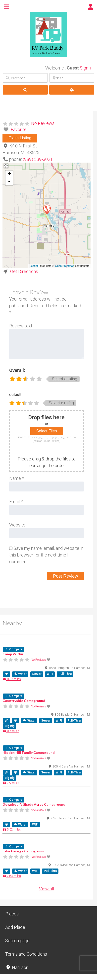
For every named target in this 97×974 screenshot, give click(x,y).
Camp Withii (12, 654)
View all (46, 888)
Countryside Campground (23, 700)
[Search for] (25, 78)
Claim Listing (19, 138)
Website (17, 524)
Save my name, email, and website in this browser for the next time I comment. (46, 555)
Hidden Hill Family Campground (28, 752)
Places (12, 913)
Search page (17, 940)
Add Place (15, 927)
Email (16, 501)
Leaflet (34, 265)
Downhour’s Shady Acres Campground (33, 804)
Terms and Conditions (26, 954)
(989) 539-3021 (38, 159)
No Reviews (42, 123)
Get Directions (24, 271)
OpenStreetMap (64, 265)
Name (16, 478)
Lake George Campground (24, 851)
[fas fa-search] (25, 90)
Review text (20, 325)
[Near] (71, 78)
